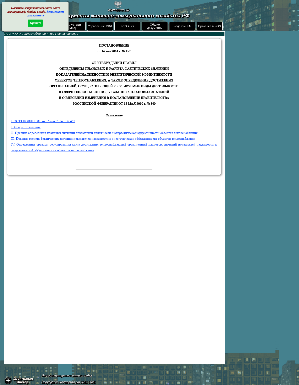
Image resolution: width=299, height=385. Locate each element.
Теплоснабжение (34, 33)
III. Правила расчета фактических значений (103, 139)
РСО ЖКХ (127, 26)
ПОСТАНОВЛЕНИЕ (43, 121)
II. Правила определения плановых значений (104, 133)
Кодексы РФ (182, 26)
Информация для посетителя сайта (66, 375)
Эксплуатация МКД (72, 26)
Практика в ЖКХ (209, 26)
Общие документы (154, 26)
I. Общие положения (25, 127)
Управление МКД (100, 26)
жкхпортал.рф (118, 9)
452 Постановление (63, 33)
